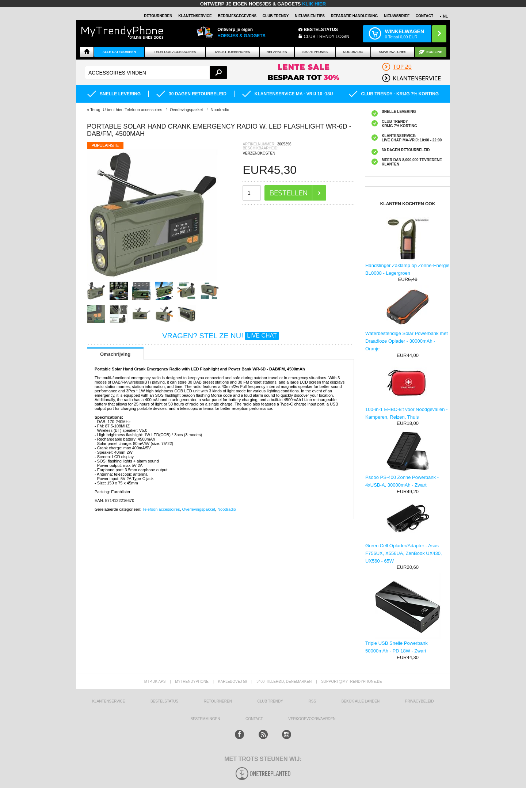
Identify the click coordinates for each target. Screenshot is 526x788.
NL (445, 16)
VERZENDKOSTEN (259, 153)
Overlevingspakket (199, 509)
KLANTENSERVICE (195, 16)
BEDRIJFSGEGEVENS (237, 16)
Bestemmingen (205, 719)
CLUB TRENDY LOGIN (327, 36)
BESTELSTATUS (321, 29)
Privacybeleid (419, 701)
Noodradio (353, 52)
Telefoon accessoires (161, 509)
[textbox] (156, 72)
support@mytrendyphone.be (351, 681)
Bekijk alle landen (361, 701)
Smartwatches (392, 52)
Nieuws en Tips (310, 16)
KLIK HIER (314, 4)
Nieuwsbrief (396, 16)
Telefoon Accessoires (175, 52)
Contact (424, 16)
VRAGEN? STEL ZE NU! (220, 336)
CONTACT (254, 719)
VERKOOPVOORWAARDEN (311, 719)
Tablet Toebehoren (232, 52)
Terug (95, 109)
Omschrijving (115, 354)
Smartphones (315, 52)
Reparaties (277, 52)
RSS (312, 701)
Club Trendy (276, 16)
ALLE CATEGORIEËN (119, 52)
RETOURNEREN (158, 16)
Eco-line (434, 52)
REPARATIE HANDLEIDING (354, 16)
